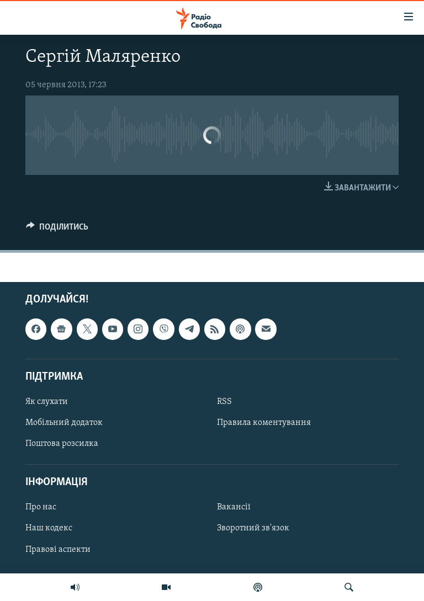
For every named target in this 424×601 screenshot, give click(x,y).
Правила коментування (264, 422)
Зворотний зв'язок (253, 528)
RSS (224, 401)
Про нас (40, 507)
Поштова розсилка (61, 443)
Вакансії (234, 507)
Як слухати (46, 401)
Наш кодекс (48, 528)
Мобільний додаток (64, 422)
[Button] (57, 229)
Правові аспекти (58, 549)
